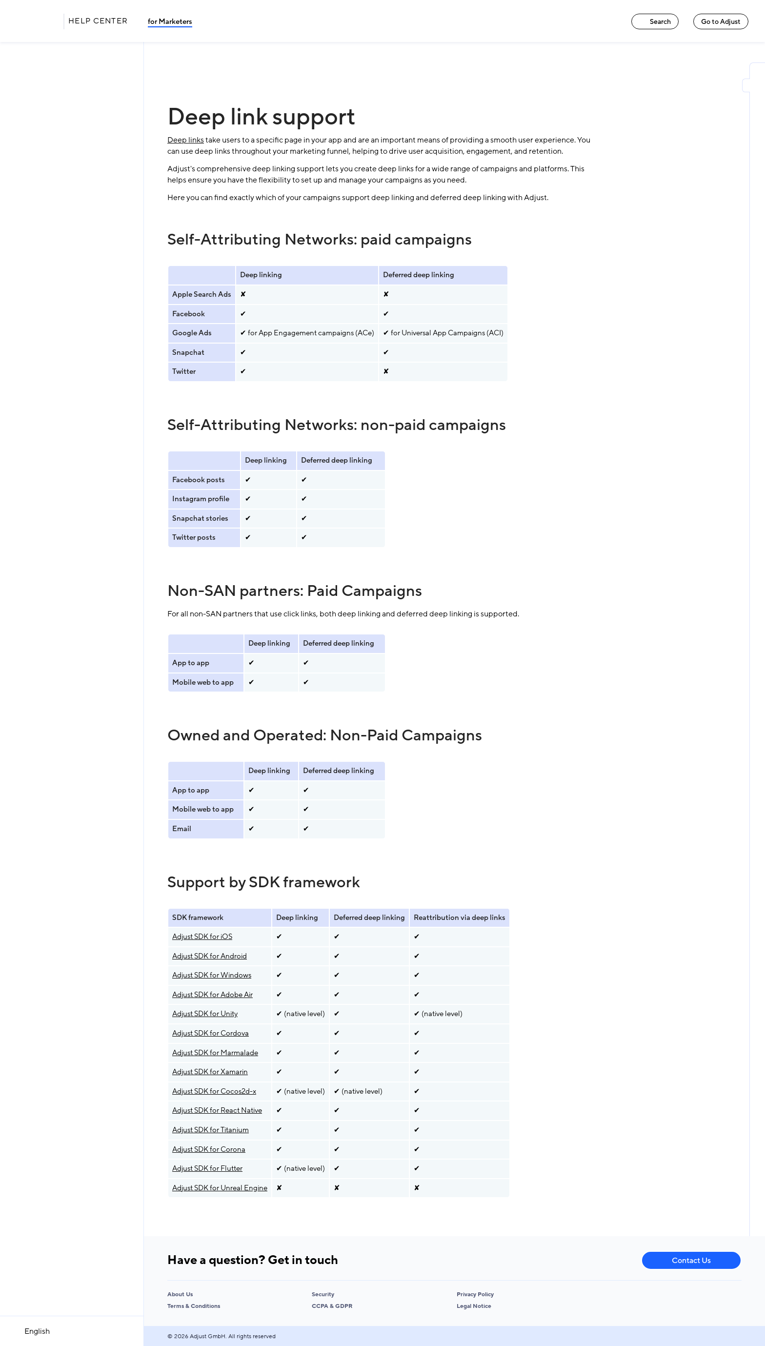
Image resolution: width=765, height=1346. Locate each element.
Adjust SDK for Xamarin (210, 1072)
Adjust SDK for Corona (208, 1149)
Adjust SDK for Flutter (207, 1168)
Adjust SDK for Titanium (210, 1130)
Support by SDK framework (263, 882)
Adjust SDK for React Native (217, 1110)
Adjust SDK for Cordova (210, 1033)
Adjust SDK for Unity (205, 1014)
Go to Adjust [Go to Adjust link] (721, 21)
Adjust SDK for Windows (211, 975)
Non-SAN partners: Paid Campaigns (294, 591)
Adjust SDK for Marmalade (215, 1053)
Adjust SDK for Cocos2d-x (214, 1091)
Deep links (185, 140)
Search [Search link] (655, 21)
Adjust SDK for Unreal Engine (219, 1188)
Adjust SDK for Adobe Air (212, 994)
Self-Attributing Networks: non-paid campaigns (336, 425)
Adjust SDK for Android (209, 956)
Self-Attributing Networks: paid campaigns (319, 239)
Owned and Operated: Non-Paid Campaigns (324, 735)
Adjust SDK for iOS (202, 936)
